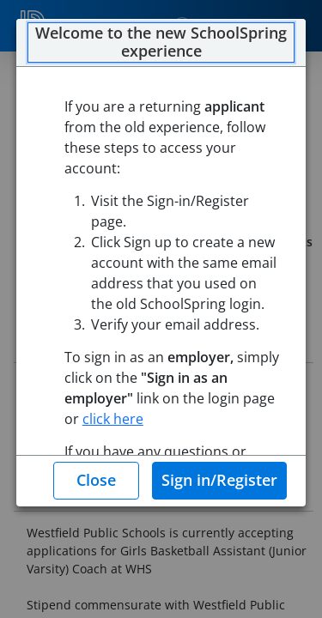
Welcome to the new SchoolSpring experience (161, 42)
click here (112, 418)
